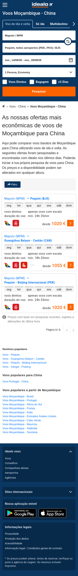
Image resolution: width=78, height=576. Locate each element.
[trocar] (68, 41)
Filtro (13, 184)
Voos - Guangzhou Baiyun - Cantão (23, 358)
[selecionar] (70, 223)
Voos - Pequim (11, 354)
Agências (10, 477)
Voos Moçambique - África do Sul (22, 404)
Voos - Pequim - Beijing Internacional (24, 362)
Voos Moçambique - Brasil (17, 396)
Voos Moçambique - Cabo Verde (21, 420)
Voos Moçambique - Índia (17, 412)
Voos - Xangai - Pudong (16, 366)
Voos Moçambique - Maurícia (19, 424)
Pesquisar (39, 91)
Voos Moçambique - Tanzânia (19, 432)
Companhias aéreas (17, 468)
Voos (8, 458)
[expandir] (32, 265)
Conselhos (11, 463)
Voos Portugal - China (15, 381)
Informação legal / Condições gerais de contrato (33, 548)
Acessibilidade (13, 543)
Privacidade (12, 533)
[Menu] (5, 5)
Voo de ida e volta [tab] (17, 24)
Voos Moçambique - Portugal (19, 400)
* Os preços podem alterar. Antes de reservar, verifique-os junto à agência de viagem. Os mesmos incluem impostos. (39, 562)
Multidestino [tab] (59, 24)
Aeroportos (11, 472)
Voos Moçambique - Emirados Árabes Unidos (29, 416)
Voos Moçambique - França (18, 408)
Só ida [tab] (40, 24)
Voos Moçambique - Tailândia (19, 428)
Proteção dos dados (17, 538)
